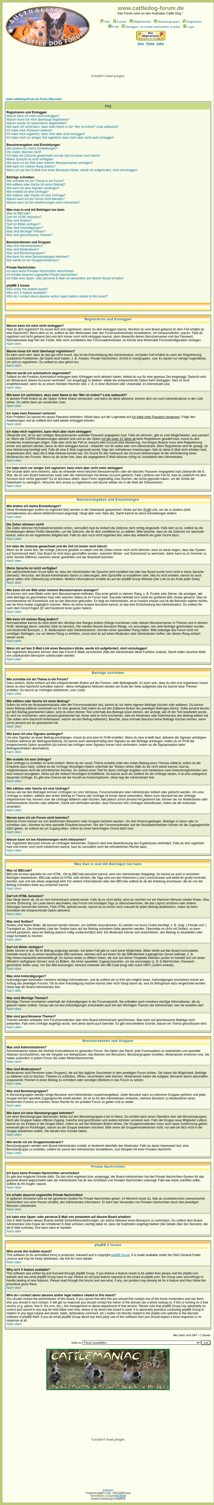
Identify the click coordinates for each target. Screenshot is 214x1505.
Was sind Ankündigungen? (24, 228)
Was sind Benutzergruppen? (25, 253)
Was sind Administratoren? (24, 246)
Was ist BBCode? (18, 213)
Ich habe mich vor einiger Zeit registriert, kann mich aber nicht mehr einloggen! (60, 137)
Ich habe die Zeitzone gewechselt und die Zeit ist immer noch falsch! (53, 155)
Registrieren (192, 21)
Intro (141, 43)
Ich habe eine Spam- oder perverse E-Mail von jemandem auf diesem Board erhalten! (65, 278)
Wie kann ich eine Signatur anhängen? (33, 188)
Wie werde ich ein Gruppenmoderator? (33, 260)
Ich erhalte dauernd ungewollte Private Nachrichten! (42, 275)
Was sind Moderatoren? (22, 249)
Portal (150, 43)
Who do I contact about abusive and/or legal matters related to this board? (57, 296)
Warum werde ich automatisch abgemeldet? (36, 123)
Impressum (108, 1490)
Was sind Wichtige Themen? (26, 231)
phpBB (100, 1493)
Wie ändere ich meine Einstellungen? (31, 148)
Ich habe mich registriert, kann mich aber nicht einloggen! (45, 134)
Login (188, 26)
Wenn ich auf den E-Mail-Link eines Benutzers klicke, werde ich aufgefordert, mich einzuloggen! (72, 170)
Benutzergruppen (166, 21)
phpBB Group (120, 1255)
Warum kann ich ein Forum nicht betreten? (35, 199)
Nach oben (13, 344)
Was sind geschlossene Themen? (29, 235)
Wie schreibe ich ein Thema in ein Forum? (35, 181)
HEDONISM (120, 1495)
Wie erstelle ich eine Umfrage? (27, 192)
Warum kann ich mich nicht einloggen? (33, 116)
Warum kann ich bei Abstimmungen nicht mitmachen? (43, 202)
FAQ (105, 21)
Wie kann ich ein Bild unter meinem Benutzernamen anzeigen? (49, 163)
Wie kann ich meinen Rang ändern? (31, 166)
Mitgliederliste (140, 21)
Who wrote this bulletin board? (27, 289)
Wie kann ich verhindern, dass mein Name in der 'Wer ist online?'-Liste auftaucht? (62, 127)
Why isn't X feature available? (26, 293)
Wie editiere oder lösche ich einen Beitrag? (35, 184)
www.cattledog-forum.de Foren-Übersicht (34, 99)
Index (160, 43)
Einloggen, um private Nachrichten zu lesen (151, 26)
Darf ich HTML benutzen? (24, 217)
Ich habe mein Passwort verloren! (29, 130)
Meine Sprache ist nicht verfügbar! (29, 159)
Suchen (120, 21)
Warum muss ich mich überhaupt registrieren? (38, 119)
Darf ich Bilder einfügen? (23, 224)
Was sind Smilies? (19, 220)
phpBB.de (120, 1498)
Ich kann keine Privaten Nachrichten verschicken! (40, 271)
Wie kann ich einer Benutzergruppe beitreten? (37, 256)
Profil (113, 26)
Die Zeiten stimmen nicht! (23, 152)
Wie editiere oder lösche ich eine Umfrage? (35, 195)
